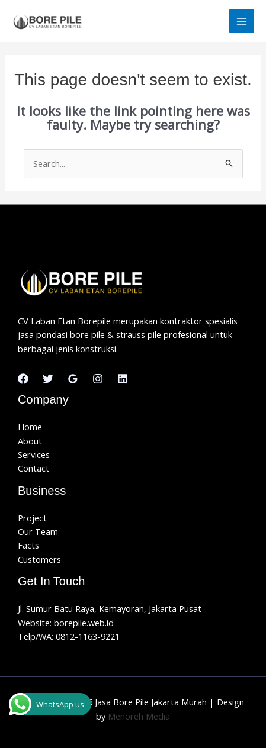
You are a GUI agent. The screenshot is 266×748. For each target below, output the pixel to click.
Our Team (38, 531)
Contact (33, 468)
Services (34, 454)
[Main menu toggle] (241, 21)
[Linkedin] (122, 378)
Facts (28, 545)
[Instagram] (97, 378)
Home (30, 427)
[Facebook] (23, 378)
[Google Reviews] (73, 378)
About (30, 441)
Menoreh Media (139, 716)
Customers (39, 559)
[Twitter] (48, 378)
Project (32, 518)
